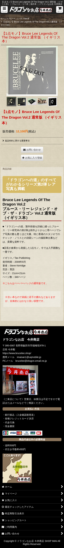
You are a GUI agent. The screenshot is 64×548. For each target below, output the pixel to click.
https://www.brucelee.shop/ (17, 353)
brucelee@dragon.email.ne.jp (31, 360)
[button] (4, 9)
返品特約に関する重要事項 (16, 141)
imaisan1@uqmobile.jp (29, 357)
